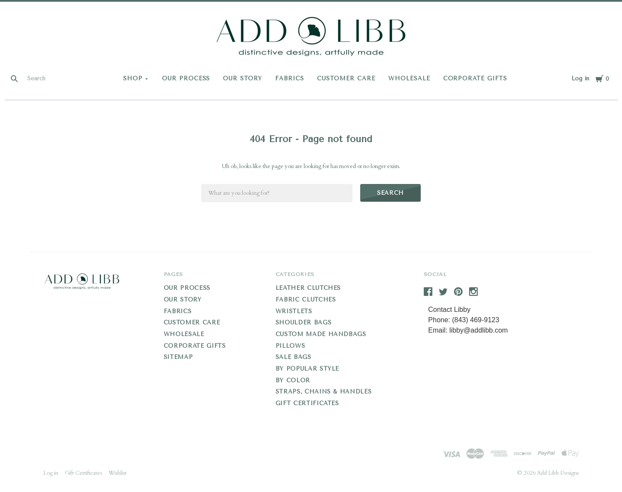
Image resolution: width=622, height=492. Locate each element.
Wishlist (117, 473)
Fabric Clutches (306, 299)
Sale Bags (293, 357)
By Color (293, 380)
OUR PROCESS (186, 78)
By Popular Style (307, 368)
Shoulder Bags (303, 322)
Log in (580, 78)
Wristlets (294, 311)
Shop (133, 78)
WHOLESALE (409, 78)
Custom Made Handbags (321, 334)
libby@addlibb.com (478, 330)
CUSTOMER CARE (346, 78)
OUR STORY (242, 78)
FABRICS (289, 78)
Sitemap (178, 357)
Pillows (290, 346)
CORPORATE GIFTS (475, 78)
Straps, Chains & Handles (324, 391)
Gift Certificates (307, 403)
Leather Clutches (308, 288)
